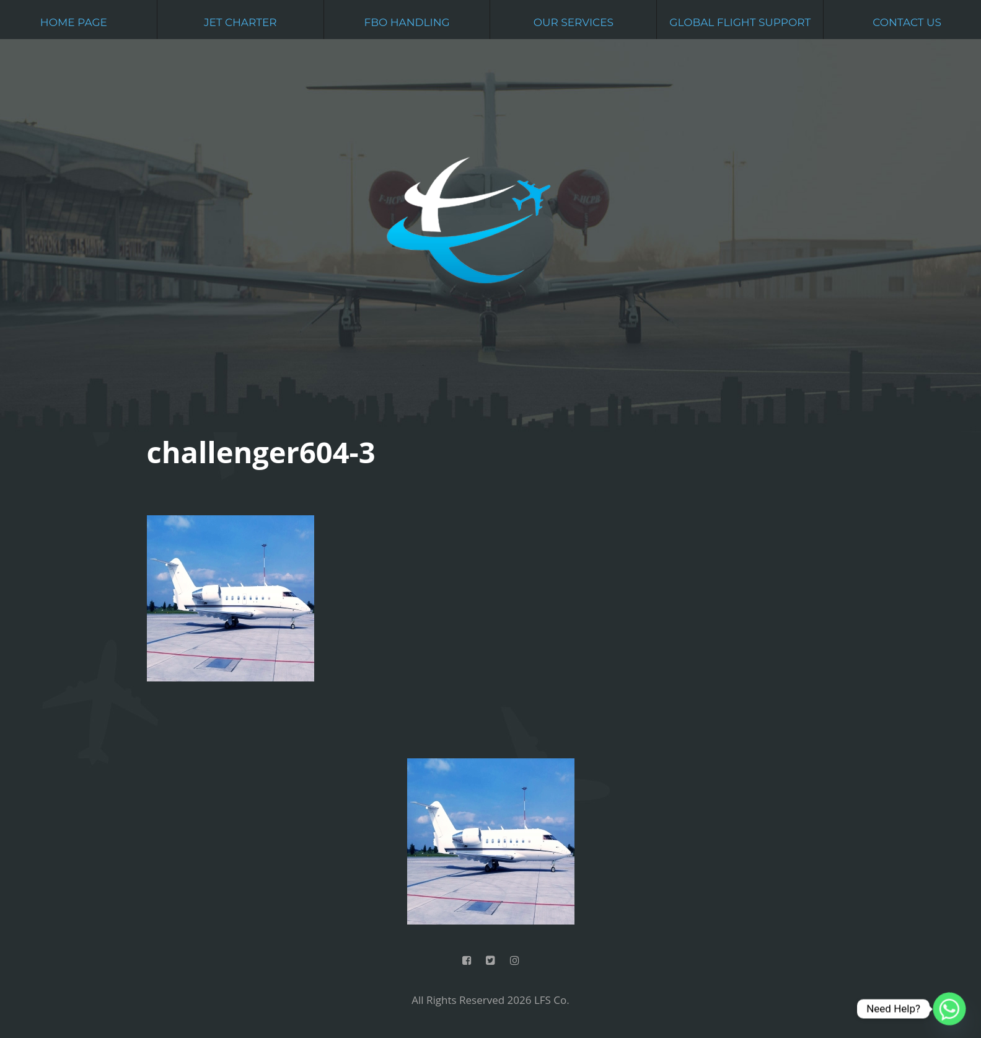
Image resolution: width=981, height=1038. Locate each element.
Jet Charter (240, 22)
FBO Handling (406, 22)
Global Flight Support (740, 22)
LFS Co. (552, 1000)
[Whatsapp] (949, 1008)
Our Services (574, 22)
